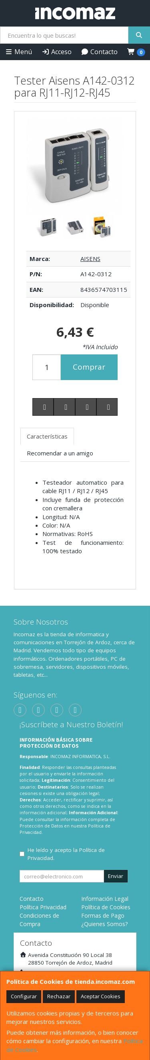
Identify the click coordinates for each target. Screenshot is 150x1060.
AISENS (90, 259)
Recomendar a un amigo (60, 453)
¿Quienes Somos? (104, 924)
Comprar (89, 367)
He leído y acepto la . (66, 854)
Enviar (115, 876)
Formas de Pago (102, 915)
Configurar (24, 996)
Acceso (57, 51)
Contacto (99, 51)
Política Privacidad (43, 907)
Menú (18, 51)
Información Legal (104, 898)
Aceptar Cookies (100, 996)
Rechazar (58, 996)
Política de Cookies (105, 907)
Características (47, 436)
